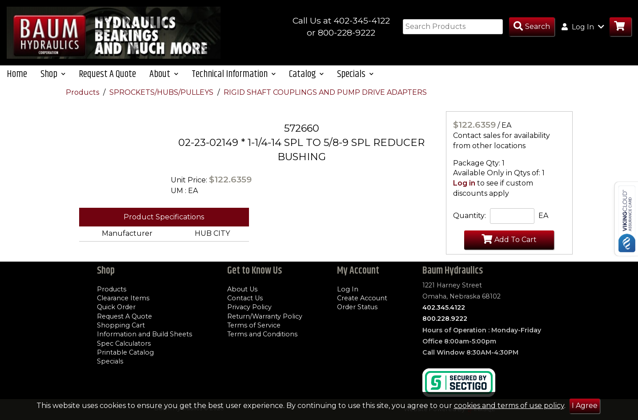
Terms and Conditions (262, 334)
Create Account (362, 298)
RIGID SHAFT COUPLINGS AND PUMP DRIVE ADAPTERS (325, 94)
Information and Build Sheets (144, 334)
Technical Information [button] (234, 76)
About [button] (163, 76)
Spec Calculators (124, 343)
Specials (110, 361)
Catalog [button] (306, 76)
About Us (242, 289)
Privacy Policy (249, 307)
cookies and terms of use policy (509, 405)
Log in (464, 185)
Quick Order (116, 307)
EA (543, 218)
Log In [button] (582, 26)
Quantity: (469, 218)
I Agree (585, 405)
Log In (347, 289)
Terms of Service (254, 325)
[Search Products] (531, 26)
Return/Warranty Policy (264, 316)
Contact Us (245, 298)
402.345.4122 (443, 307)
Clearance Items (123, 298)
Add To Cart (509, 241)
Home (17, 76)
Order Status (357, 307)
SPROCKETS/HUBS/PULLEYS (162, 94)
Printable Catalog (125, 352)
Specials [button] (355, 76)
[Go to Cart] (620, 26)
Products (83, 94)
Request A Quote (107, 76)
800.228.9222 (444, 319)
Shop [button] (52, 76)
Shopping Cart (121, 325)
